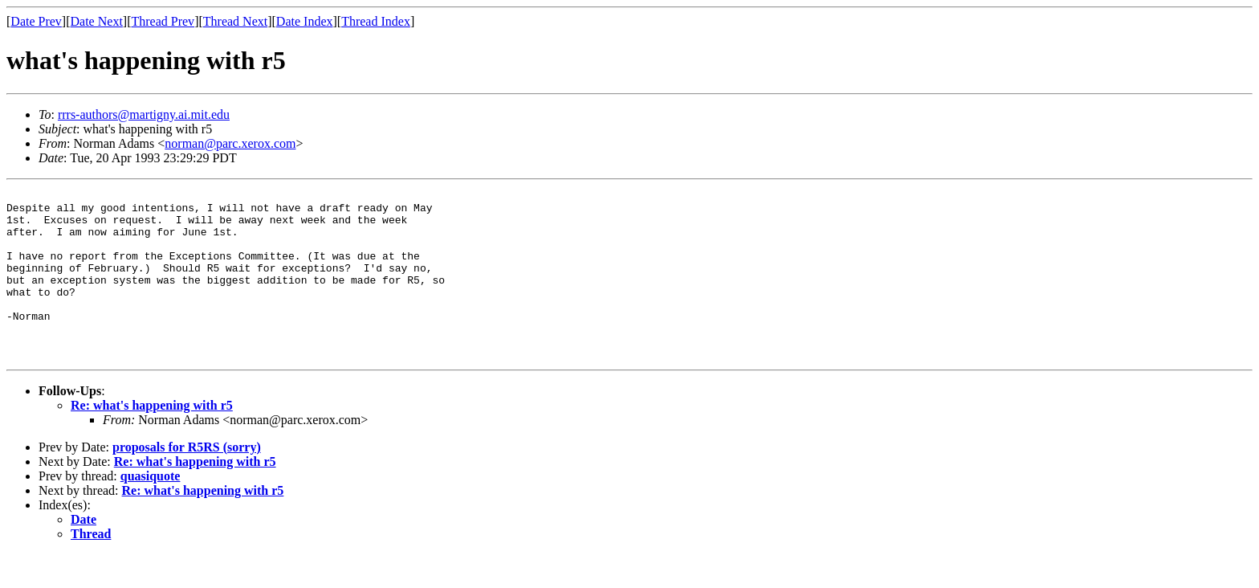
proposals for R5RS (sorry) (186, 481)
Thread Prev (162, 21)
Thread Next (235, 21)
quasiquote (150, 510)
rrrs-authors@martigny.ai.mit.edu (144, 114)
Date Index (304, 21)
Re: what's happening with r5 (152, 439)
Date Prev (36, 21)
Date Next (97, 21)
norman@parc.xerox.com (230, 143)
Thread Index (375, 21)
